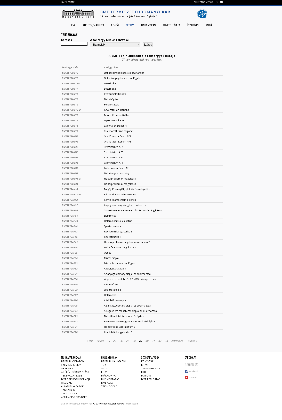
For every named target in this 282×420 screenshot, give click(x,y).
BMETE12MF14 (70, 104)
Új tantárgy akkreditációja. (142, 59)
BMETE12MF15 (70, 99)
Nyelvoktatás (110, 379)
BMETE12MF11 (70, 125)
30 (147, 341)
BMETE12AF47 (70, 231)
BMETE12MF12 (70, 120)
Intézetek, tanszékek (93, 25)
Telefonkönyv (150, 368)
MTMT (145, 364)
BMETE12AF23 (70, 316)
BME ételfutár (150, 379)
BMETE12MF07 (70, 146)
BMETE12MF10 (70, 131)
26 (121, 341)
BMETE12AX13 (70, 199)
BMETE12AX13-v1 (71, 194)
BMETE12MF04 (70, 162)
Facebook (194, 371)
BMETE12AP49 (70, 221)
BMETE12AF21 (70, 326)
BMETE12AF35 (70, 252)
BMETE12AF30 (70, 279)
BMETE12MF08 (70, 141)
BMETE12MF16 (70, 94)
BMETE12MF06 (70, 152)
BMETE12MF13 (70, 115)
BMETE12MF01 (70, 184)
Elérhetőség (191, 365)
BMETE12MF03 (70, 168)
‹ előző (100, 341)
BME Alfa (107, 382)
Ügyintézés (193, 25)
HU (216, 2)
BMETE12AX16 (70, 189)
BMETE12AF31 (70, 273)
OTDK (104, 368)
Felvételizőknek (171, 25)
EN (221, 2)
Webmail (66, 382)
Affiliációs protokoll (75, 397)
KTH (143, 372)
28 (134, 341)
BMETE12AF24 (70, 310)
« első (90, 341)
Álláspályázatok (72, 386)
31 (153, 341)
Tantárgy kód (70, 67)
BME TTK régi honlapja (75, 379)
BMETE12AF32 (70, 268)
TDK (103, 364)
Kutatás (115, 25)
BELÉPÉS (71, 2)
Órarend (67, 368)
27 (127, 341)
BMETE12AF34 (70, 258)
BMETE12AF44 (70, 247)
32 (160, 341)
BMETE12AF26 (70, 300)
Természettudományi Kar (79, 403)
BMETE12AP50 (70, 215)
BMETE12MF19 (70, 72)
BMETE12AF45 (70, 242)
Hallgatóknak (148, 25)
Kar (73, 25)
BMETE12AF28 (70, 289)
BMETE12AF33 (70, 263)
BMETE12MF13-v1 (72, 109)
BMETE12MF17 (70, 88)
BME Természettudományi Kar (135, 11)
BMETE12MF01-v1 (72, 178)
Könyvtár (147, 361)
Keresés (66, 40)
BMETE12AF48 (70, 226)
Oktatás (130, 25)
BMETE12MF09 (70, 136)
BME (63, 2)
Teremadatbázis (71, 375)
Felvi (104, 372)
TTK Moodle (69, 393)
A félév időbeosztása (75, 372)
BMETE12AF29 (70, 284)
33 (166, 341)
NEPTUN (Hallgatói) (113, 361)
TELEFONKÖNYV (202, 2)
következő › (177, 341)
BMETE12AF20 (70, 332)
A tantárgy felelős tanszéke (109, 40)
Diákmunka (108, 375)
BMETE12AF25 (70, 305)
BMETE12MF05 (70, 157)
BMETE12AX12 (70, 205)
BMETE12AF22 (70, 321)
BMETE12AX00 (70, 210)
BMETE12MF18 (70, 78)
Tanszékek (68, 389)
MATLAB (146, 375)
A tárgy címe (111, 67)
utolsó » (192, 341)
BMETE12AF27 (70, 295)
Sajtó (208, 25)
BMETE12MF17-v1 (72, 83)
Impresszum (132, 403)
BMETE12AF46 (70, 236)
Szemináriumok (71, 364)
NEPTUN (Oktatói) (72, 361)
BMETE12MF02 (70, 173)
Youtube (193, 377)
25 (114, 341)
